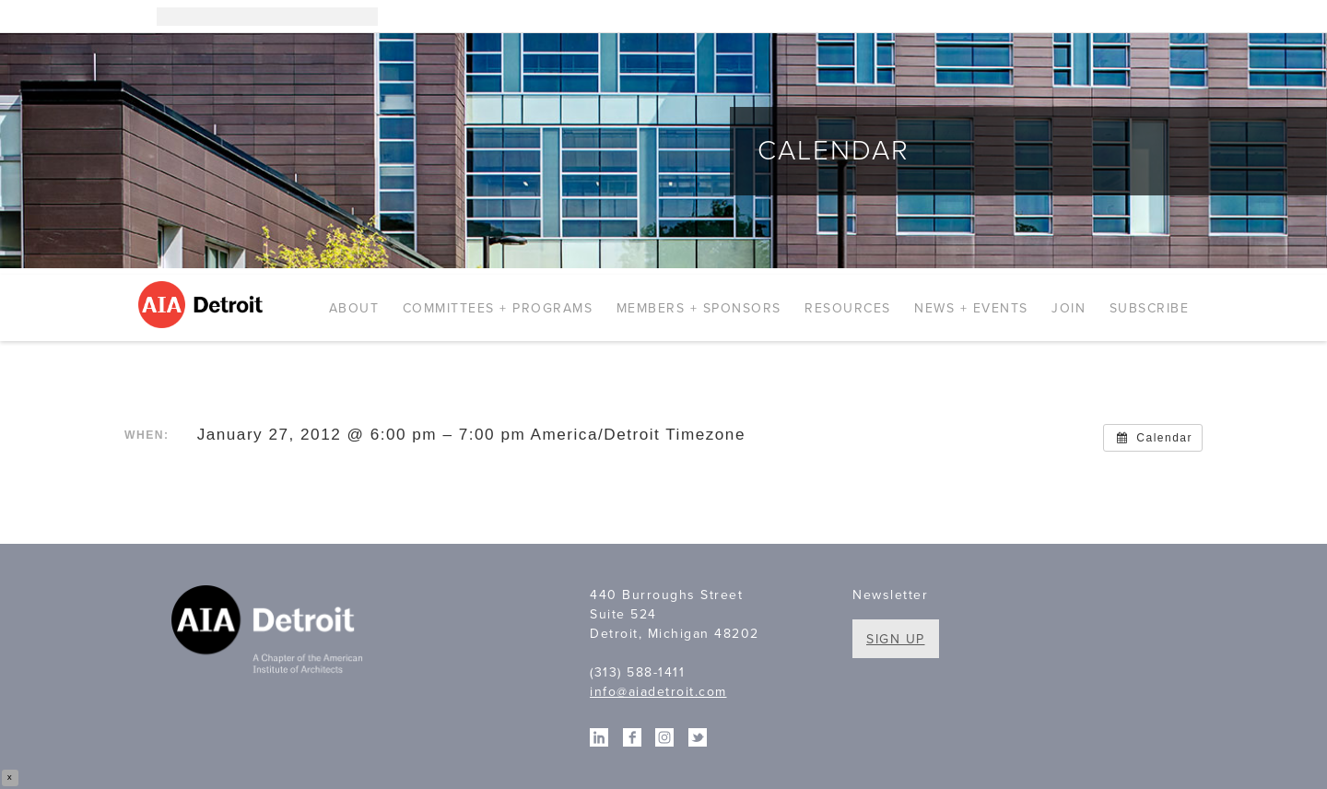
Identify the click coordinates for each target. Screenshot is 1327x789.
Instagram (1096, 16)
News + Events (971, 308)
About (354, 308)
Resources (847, 308)
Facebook (1152, 16)
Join (1068, 308)
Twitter (1179, 16)
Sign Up (895, 639)
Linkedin (1124, 16)
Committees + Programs (498, 308)
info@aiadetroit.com (658, 692)
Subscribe (1150, 308)
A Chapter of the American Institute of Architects (269, 632)
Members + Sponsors (699, 308)
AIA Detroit (203, 304)
